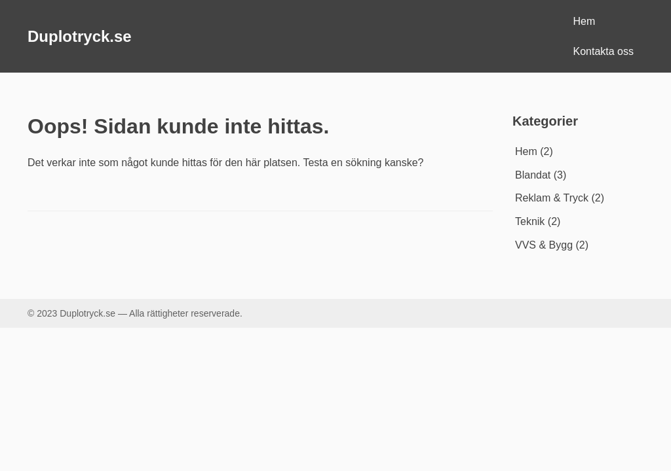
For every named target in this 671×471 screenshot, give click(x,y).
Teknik (530, 221)
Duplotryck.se (80, 36)
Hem (584, 21)
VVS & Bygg (544, 245)
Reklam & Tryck (551, 197)
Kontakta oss (603, 51)
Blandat (532, 175)
